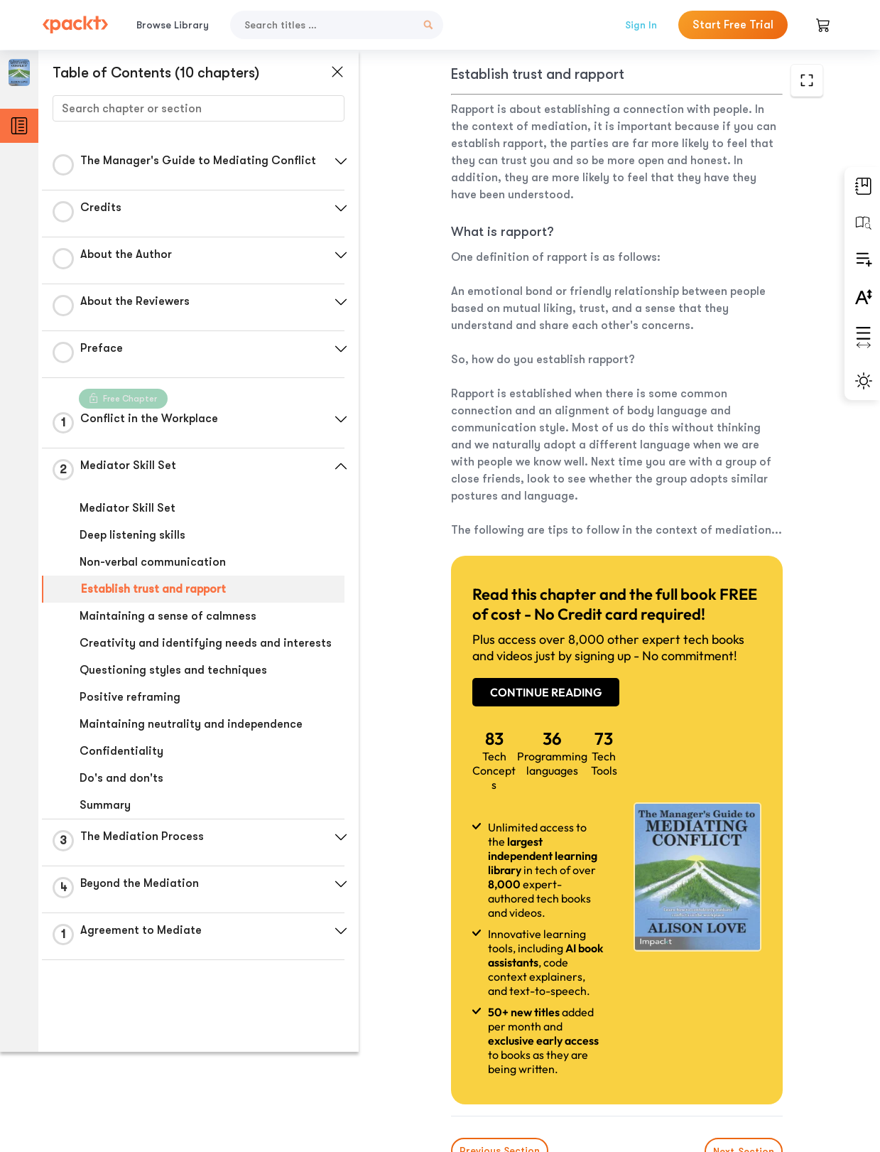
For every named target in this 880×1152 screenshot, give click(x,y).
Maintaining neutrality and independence (191, 724)
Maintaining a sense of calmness (168, 616)
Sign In (641, 25)
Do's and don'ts (121, 778)
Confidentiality (121, 751)
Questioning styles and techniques (173, 670)
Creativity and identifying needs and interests (206, 643)
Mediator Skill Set (127, 508)
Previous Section (463, 1045)
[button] (337, 161)
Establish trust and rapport (153, 589)
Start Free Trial (732, 24)
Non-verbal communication (153, 562)
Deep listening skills (132, 535)
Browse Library (172, 25)
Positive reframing (130, 697)
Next (739, 1046)
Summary (105, 805)
